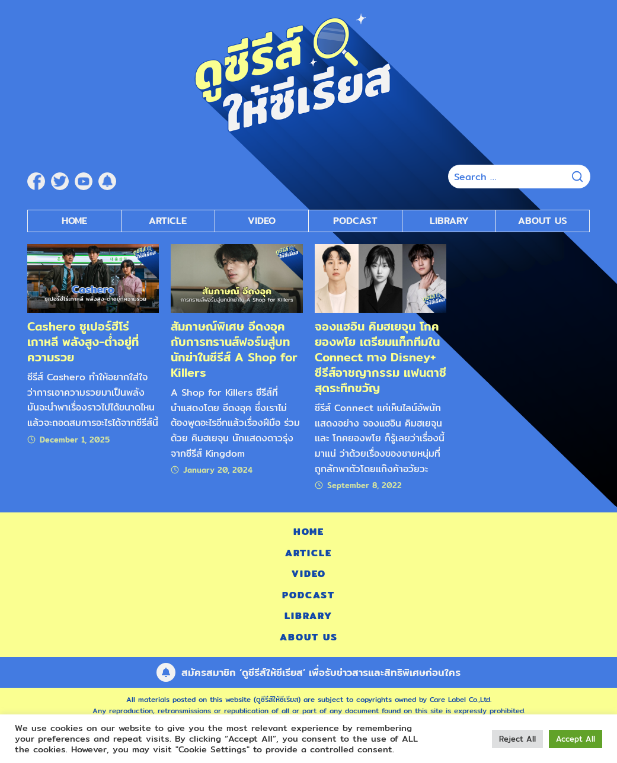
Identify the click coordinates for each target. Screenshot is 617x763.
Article (168, 220)
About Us (542, 220)
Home (74, 220)
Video (309, 573)
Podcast (308, 595)
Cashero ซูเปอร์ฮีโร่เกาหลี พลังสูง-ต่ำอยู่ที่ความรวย (83, 341)
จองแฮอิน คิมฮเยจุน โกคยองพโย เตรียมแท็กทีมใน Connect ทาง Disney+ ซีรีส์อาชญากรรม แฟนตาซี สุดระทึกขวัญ (380, 357)
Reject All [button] (517, 739)
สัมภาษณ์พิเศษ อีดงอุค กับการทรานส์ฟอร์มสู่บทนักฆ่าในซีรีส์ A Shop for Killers (234, 349)
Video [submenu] (262, 220)
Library (449, 220)
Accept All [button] (575, 739)
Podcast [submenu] (355, 220)
